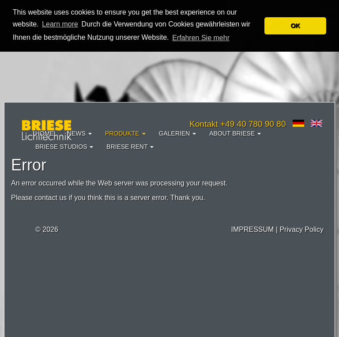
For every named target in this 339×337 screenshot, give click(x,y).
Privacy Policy (301, 229)
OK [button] (295, 25)
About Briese (235, 133)
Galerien (177, 133)
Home (44, 133)
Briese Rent (130, 146)
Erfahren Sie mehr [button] (201, 38)
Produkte (125, 133)
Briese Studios (64, 146)
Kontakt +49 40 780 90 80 (237, 124)
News (79, 133)
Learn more (60, 24)
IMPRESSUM (252, 229)
